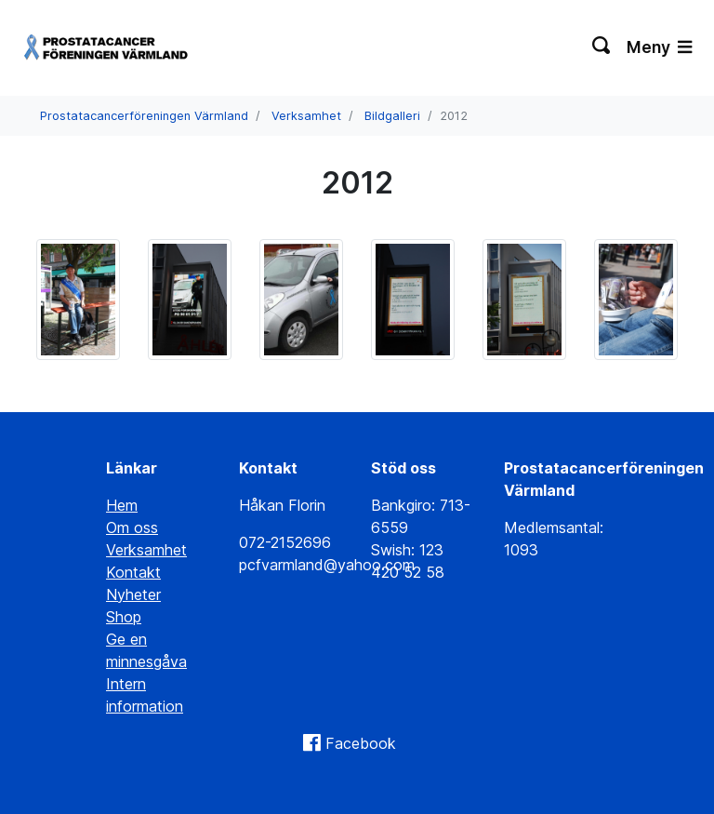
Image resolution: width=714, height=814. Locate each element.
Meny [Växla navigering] (659, 47)
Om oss (132, 527)
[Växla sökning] (602, 47)
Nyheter (133, 594)
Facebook (360, 743)
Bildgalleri (392, 116)
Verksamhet (306, 116)
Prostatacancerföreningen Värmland (144, 116)
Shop (123, 616)
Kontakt (133, 572)
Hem (122, 505)
